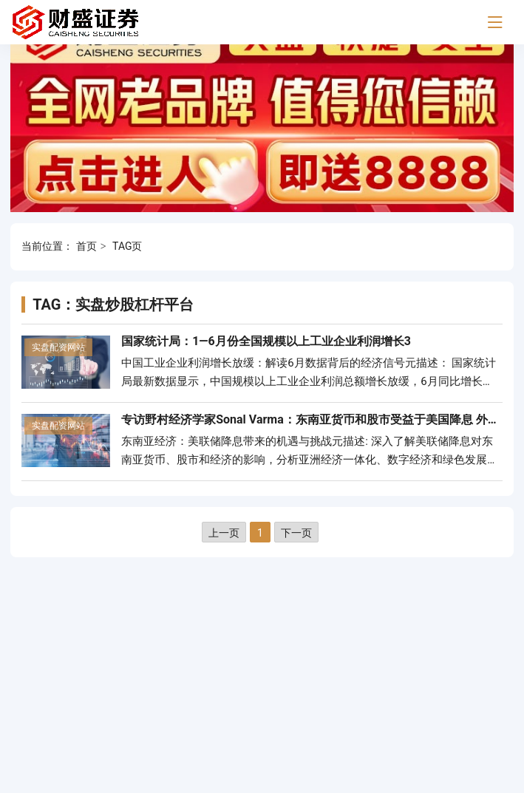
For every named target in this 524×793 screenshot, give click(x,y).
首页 (86, 246)
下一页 (296, 533)
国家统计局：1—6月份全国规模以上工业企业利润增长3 (266, 341)
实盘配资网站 (58, 347)
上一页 (223, 533)
